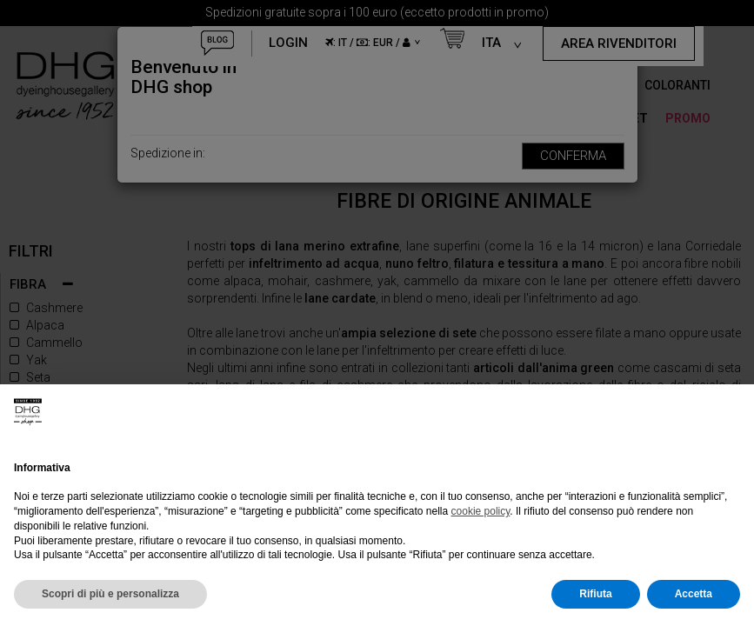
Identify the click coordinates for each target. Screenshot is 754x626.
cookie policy (480, 511)
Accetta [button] (693, 594)
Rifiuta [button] (595, 594)
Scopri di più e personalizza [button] (110, 594)
